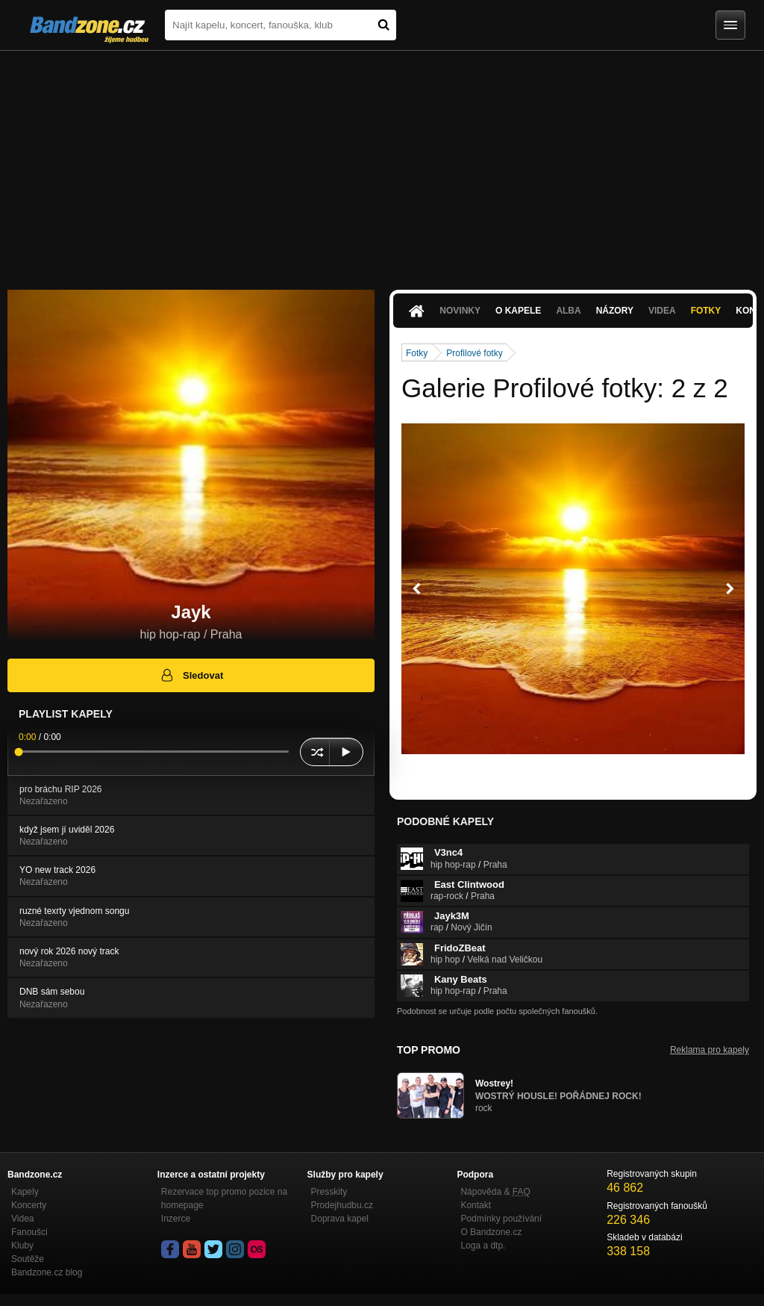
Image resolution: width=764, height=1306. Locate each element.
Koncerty (28, 1205)
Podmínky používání (501, 1218)
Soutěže (27, 1259)
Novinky (459, 310)
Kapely (25, 1192)
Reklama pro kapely (709, 1050)
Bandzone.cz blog (46, 1272)
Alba (568, 310)
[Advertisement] (382, 162)
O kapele (518, 310)
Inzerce (175, 1218)
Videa (662, 310)
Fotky (706, 310)
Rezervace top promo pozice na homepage (224, 1198)
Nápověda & (495, 1192)
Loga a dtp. (482, 1245)
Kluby (22, 1245)
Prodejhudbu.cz (342, 1205)
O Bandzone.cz (491, 1232)
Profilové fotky (474, 353)
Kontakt (475, 1205)
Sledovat (191, 675)
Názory (614, 310)
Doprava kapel (340, 1218)
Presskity (329, 1192)
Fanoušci (29, 1232)
